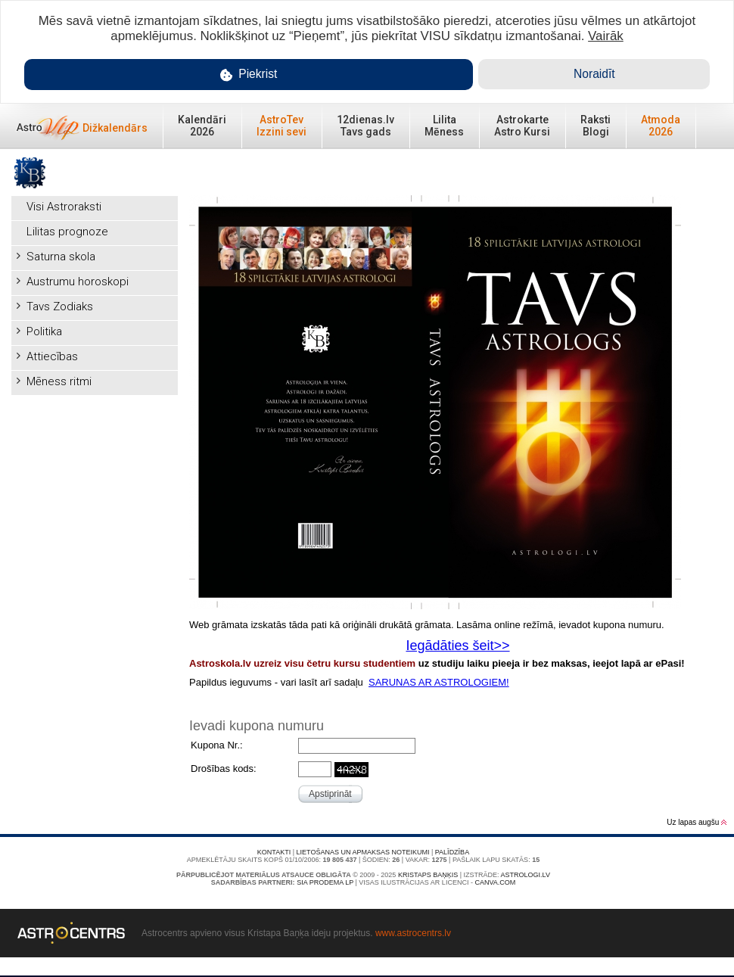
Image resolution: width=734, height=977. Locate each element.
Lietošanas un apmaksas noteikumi (363, 852)
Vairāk (606, 36)
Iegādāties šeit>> (457, 645)
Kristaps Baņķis (428, 875)
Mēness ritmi (59, 381)
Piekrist (249, 74)
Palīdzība (452, 852)
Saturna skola (60, 256)
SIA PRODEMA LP (325, 882)
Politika (44, 331)
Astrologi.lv (525, 875)
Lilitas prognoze (67, 231)
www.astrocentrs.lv (413, 933)
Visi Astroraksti (63, 206)
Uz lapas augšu (696, 822)
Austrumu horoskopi (77, 281)
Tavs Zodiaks (59, 306)
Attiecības (52, 356)
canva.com (494, 882)
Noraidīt (594, 73)
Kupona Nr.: (217, 745)
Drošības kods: (224, 768)
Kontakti (274, 852)
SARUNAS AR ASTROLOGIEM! (439, 682)
